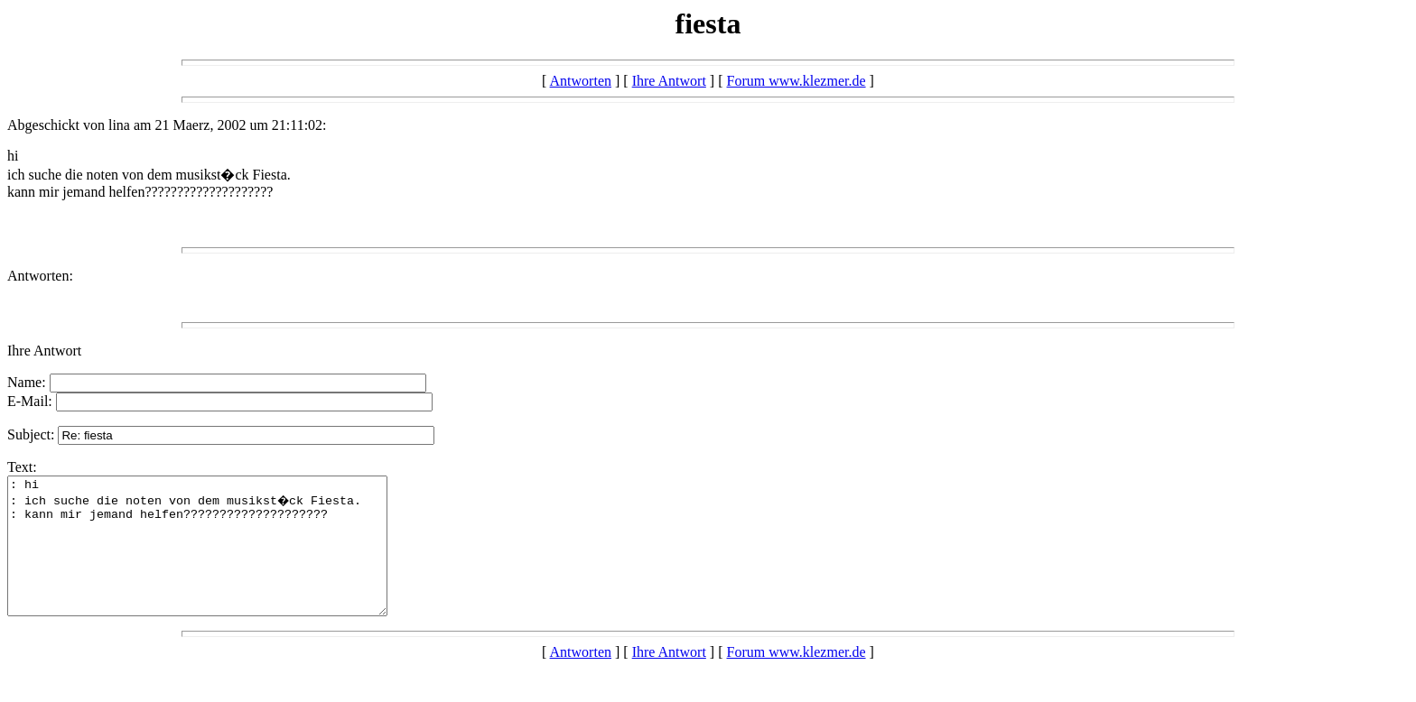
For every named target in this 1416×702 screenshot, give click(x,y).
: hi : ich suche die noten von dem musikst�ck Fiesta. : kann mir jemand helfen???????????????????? (220, 559)
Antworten (580, 80)
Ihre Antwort (669, 80)
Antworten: (40, 275)
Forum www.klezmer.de (796, 80)
